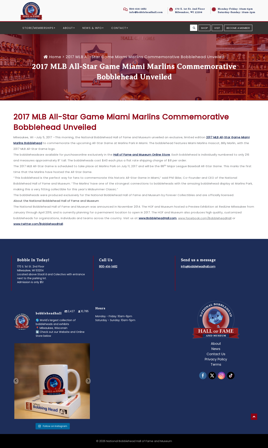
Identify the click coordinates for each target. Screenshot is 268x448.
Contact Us (216, 354)
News (215, 348)
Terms (216, 364)
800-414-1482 (137, 8)
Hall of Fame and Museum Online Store (141, 155)
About (68, 28)
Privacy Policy (216, 359)
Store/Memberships (38, 28)
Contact (118, 28)
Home (53, 56)
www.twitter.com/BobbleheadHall (38, 224)
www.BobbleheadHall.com (158, 218)
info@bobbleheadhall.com (146, 12)
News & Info (92, 28)
